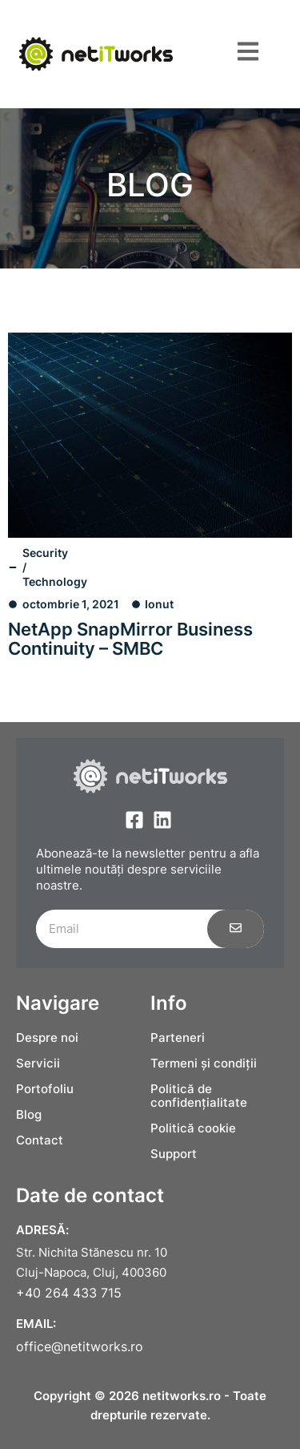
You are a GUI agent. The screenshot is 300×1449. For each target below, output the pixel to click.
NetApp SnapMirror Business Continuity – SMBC (130, 639)
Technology (54, 581)
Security (45, 552)
